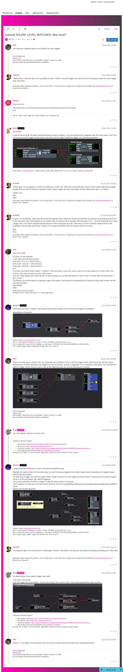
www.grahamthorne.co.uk (32, 338)
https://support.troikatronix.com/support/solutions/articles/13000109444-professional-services (60, 446)
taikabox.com (17, 56)
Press (93, 2)
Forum (18, 13)
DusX (14, 427)
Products (7, 13)
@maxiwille (17, 129)
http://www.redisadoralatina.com (102, 84)
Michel (15, 126)
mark (14, 247)
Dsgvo (100, 2)
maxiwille (16, 72)
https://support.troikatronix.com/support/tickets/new (50, 442)
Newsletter (52, 13)
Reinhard (16, 98)
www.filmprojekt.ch (29, 168)
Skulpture (16, 303)
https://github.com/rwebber (51, 448)
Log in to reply (112, 37)
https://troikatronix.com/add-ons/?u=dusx (39, 444)
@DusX (16, 640)
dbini (14, 43)
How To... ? (12, 37)
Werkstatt (38, 13)
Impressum (109, 2)
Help (27, 13)
